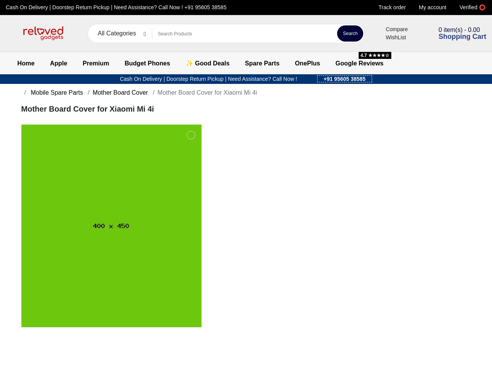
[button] (10, 33)
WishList (391, 37)
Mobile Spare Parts (56, 92)
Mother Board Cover (120, 92)
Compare (392, 29)
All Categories (117, 33)
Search (350, 33)
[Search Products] (243, 33)
